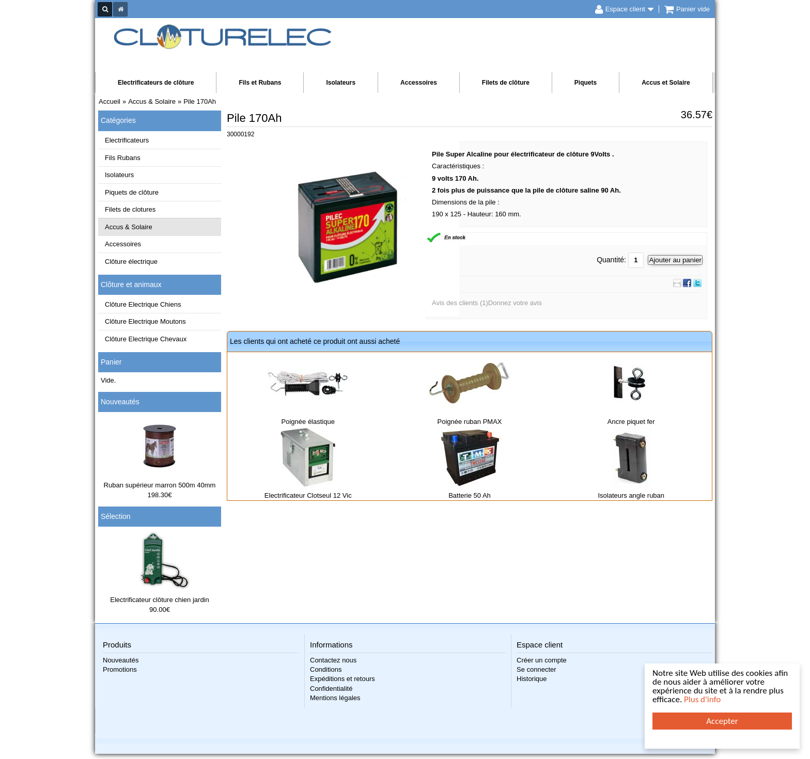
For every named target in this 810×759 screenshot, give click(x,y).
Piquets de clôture (132, 192)
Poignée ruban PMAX (469, 421)
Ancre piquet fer (631, 421)
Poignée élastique (308, 421)
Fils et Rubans (260, 82)
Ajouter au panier (675, 260)
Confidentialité (331, 688)
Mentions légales (335, 698)
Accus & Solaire (128, 227)
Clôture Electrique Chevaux (145, 339)
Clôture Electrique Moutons (145, 321)
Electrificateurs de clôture (156, 82)
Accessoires (418, 82)
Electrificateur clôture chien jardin (159, 600)
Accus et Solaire (666, 82)
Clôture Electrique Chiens (143, 304)
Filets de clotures (130, 209)
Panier (111, 362)
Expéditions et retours (342, 679)
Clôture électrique (131, 261)
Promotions (120, 669)
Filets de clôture (505, 82)
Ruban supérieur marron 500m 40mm (160, 485)
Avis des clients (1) (460, 303)
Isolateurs (340, 82)
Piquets (585, 82)
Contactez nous (333, 660)
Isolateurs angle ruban (631, 495)
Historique (532, 679)
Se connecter (536, 669)
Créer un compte (542, 660)
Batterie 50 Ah (469, 495)
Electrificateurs (127, 140)
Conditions (325, 669)
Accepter (722, 721)
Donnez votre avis (515, 303)
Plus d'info (702, 699)
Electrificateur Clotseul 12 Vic (308, 495)
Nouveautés (120, 402)
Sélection (116, 516)
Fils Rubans (123, 158)
